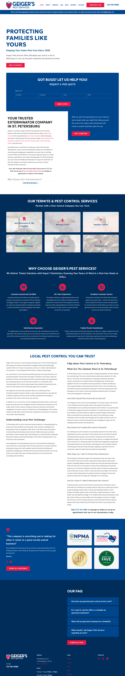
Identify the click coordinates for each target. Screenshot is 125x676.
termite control (30, 141)
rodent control (39, 141)
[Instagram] (103, 659)
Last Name (42, 95)
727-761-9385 (113, 5)
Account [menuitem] (81, 5)
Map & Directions (42, 664)
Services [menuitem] (55, 5)
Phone (89, 95)
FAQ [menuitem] (61, 5)
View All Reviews (18, 568)
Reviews (69, 674)
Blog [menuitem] (67, 5)
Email (65, 95)
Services (69, 663)
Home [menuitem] (42, 5)
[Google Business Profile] (107, 659)
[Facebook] (99, 659)
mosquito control (19, 141)
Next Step (62, 104)
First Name (18, 95)
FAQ (68, 666)
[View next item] (11, 562)
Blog (68, 670)
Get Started (15, 65)
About (69, 659)
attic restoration (45, 138)
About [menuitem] (48, 5)
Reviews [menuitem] (73, 5)
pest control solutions (33, 136)
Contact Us (95, 5)
